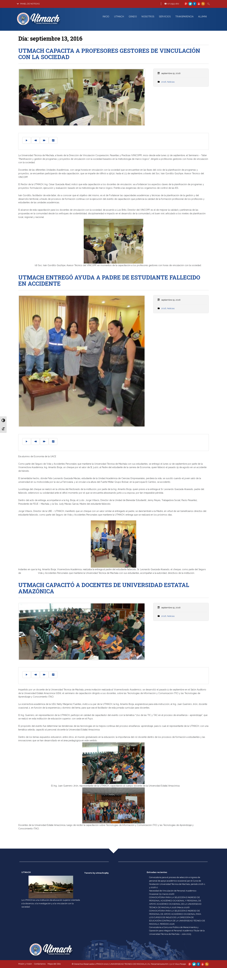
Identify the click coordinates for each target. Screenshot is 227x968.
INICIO (106, 16)
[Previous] (35, 140)
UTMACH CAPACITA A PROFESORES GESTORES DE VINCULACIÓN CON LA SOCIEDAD (109, 54)
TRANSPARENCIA (184, 16)
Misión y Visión (25, 964)
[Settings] (53, 140)
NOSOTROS (148, 16)
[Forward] (44, 140)
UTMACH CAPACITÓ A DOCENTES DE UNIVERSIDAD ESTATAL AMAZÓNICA (103, 588)
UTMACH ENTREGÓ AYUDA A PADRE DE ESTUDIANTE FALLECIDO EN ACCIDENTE (109, 280)
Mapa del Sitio (54, 964)
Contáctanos (40, 964)
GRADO (133, 16)
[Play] (26, 140)
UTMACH (119, 16)
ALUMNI (202, 16)
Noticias (171, 82)
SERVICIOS (165, 16)
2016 (163, 82)
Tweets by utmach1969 (96, 873)
